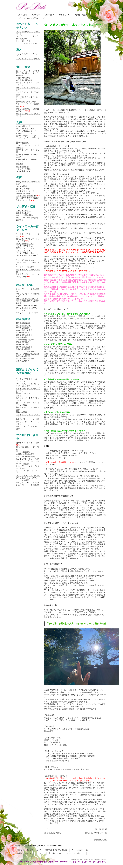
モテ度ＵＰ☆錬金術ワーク (27, 306)
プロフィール (64, 15)
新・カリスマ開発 (23, 189)
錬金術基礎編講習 (23, 323)
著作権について (55, 853)
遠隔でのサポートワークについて (30, 853)
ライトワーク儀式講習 (25, 267)
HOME (17, 846)
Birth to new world (23, 193)
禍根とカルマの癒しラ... (96, 833)
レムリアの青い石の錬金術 (27, 298)
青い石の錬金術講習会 (25, 359)
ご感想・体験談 (80, 15)
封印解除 (19, 76)
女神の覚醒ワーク (23, 126)
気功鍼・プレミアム (24, 393)
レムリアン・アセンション (27, 313)
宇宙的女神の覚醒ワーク (26, 131)
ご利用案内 (49, 15)
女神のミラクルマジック (26, 136)
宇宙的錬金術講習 (23, 325)
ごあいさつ (36, 15)
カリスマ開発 (21, 186)
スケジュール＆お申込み (28, 18)
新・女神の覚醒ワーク (25, 129)
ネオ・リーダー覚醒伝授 (26, 195)
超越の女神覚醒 (22, 166)
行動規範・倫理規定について (29, 850)
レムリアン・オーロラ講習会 (28, 485)
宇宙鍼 (18, 396)
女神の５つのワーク (24, 133)
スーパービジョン (23, 211)
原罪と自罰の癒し (52, 833)
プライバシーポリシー (75, 853)
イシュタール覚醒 (23, 169)
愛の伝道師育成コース (25, 243)
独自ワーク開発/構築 (24, 215)
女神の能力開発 (22, 143)
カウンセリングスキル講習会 (28, 475)
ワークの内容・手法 (80, 850)
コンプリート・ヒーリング (27, 36)
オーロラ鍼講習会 (23, 452)
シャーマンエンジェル (25, 260)
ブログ (45, 18)
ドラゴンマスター (23, 251)
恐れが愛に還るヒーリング (27, 73)
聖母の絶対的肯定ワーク (26, 102)
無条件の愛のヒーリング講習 (28, 419)
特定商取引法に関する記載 (56, 850)
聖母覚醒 (19, 164)
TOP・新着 (22, 15)
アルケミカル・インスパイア (28, 58)
